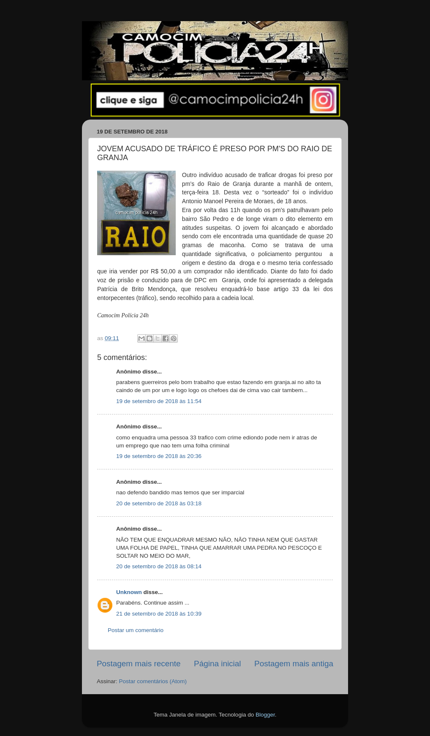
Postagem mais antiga (293, 663)
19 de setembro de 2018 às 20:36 (158, 456)
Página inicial (217, 663)
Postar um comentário (135, 630)
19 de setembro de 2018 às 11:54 (158, 401)
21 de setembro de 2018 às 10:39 (158, 614)
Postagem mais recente (138, 663)
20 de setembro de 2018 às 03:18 (158, 503)
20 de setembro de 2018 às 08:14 (158, 566)
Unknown (129, 592)
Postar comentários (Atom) (153, 681)
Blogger (265, 714)
